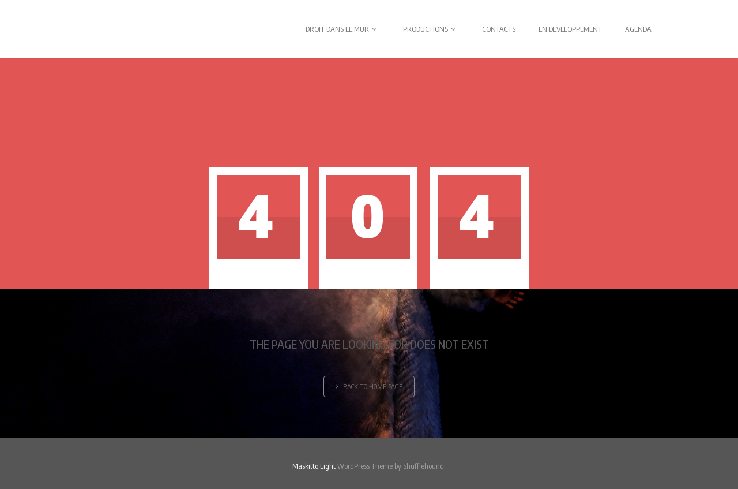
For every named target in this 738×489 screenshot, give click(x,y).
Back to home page (369, 386)
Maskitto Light (314, 466)
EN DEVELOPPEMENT (570, 28)
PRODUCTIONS (431, 28)
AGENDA (638, 28)
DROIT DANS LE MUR (343, 28)
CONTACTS (498, 28)
